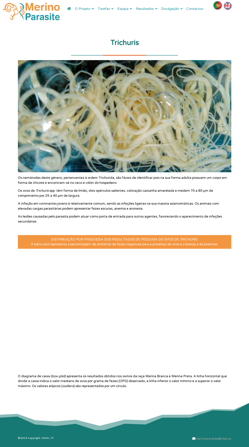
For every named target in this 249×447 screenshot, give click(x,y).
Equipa (122, 9)
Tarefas (104, 9)
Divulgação (170, 9)
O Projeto (82, 9)
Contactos (194, 9)
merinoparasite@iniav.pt (213, 439)
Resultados (145, 9)
